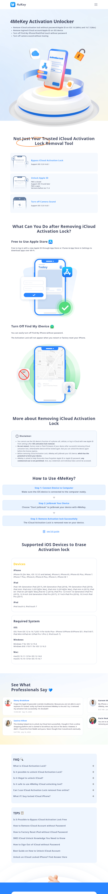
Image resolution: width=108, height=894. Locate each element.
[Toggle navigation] (96, 4)
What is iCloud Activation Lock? (29, 766)
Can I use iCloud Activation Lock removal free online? (41, 790)
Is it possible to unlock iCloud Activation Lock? (37, 772)
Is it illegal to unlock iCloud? (28, 778)
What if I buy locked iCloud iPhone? (32, 796)
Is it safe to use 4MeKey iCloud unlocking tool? (37, 784)
